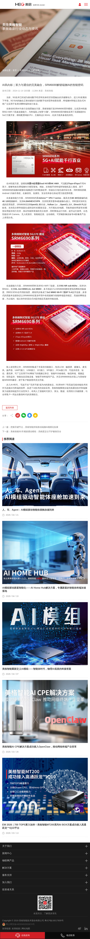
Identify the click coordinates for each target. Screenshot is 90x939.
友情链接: (6, 928)
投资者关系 (8, 889)
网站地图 (26, 928)
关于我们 (7, 846)
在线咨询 (22, 935)
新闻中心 (24, 70)
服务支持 (7, 875)
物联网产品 (8, 860)
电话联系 (67, 935)
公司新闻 (35, 70)
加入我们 (7, 882)
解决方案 (7, 867)
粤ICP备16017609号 (54, 920)
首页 (15, 70)
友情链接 (16, 928)
